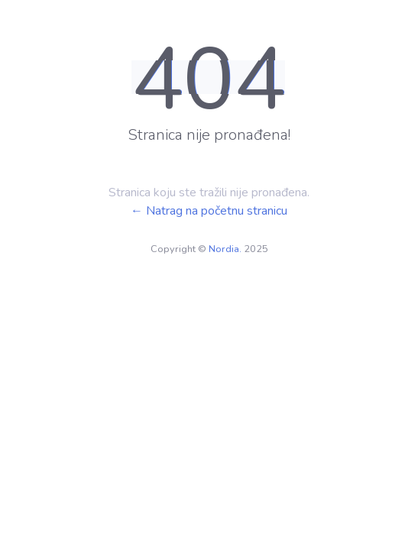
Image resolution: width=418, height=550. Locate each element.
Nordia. (225, 249)
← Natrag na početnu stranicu (209, 210)
